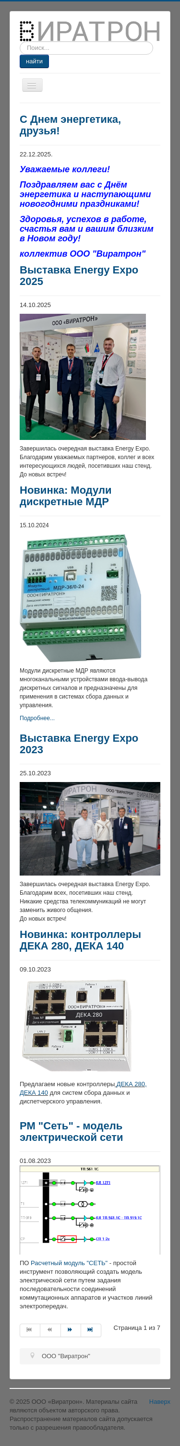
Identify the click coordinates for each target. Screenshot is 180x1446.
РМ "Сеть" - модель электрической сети (71, 1131)
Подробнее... (37, 718)
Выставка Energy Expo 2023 (79, 744)
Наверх (159, 1401)
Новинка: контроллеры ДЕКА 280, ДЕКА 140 (80, 940)
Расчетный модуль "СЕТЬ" (69, 1263)
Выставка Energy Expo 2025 (79, 275)
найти (34, 61)
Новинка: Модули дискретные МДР (66, 496)
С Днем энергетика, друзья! (70, 125)
